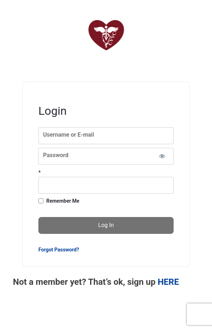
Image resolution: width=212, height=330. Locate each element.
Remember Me (62, 201)
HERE (168, 282)
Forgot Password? (58, 250)
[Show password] (162, 156)
